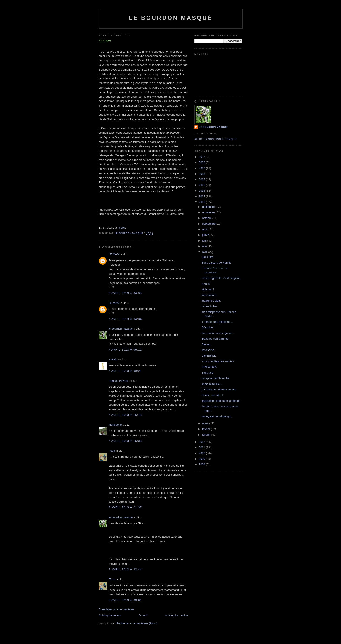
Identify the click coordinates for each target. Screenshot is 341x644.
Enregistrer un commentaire (116, 609)
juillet (205, 235)
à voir (121, 227)
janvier (206, 434)
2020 (202, 162)
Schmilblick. (208, 355)
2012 (202, 441)
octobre (207, 218)
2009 (202, 458)
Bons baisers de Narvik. (216, 262)
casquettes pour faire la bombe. (221, 400)
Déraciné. (207, 327)
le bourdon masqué (171, 18)
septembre (209, 223)
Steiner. (206, 344)
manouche (115, 424)
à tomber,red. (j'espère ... (217, 321)
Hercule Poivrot (118, 380)
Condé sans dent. (212, 395)
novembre (209, 212)
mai (205, 246)
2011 (202, 447)
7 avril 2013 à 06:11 (125, 349)
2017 (202, 179)
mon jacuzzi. (209, 295)
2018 (202, 173)
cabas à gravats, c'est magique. (221, 278)
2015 (202, 190)
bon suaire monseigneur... (217, 333)
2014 (202, 196)
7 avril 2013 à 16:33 (125, 441)
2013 (202, 202)
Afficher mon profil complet (215, 139)
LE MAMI (114, 254)
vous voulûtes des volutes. (217, 361)
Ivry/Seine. (208, 350)
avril (205, 252)
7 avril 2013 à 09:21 (125, 370)
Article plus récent (110, 615)
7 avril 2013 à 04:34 (125, 319)
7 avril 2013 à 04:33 (125, 293)
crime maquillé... (211, 383)
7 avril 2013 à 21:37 (125, 507)
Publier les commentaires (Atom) (136, 623)
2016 (202, 185)
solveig (113, 359)
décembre (209, 206)
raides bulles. (209, 306)
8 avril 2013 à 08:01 (125, 600)
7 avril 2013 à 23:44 (125, 569)
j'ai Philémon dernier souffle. (219, 389)
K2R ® (205, 283)
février (206, 429)
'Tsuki (112, 450)
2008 (202, 464)
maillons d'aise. (211, 300)
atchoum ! (207, 289)
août (205, 229)
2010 (202, 453)
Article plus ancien (176, 615)
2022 (202, 156)
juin (204, 240)
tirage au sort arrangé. (215, 338)
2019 (202, 168)
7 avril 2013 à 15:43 (125, 415)
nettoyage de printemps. (216, 416)
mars (205, 423)
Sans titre (207, 257)
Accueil (143, 615)
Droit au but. (209, 367)
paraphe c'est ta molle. (215, 378)
